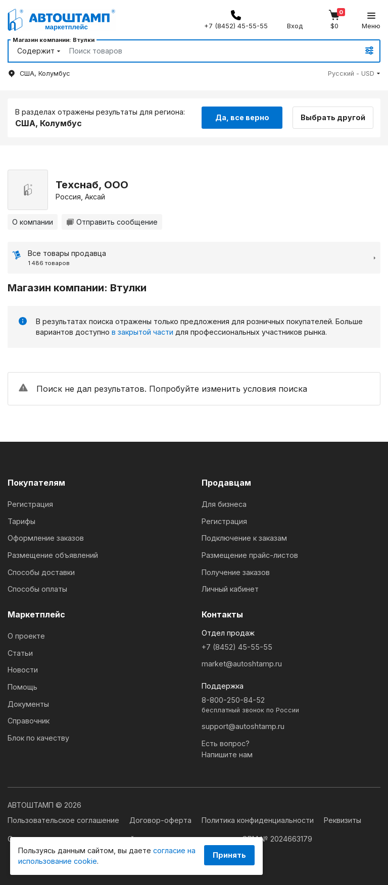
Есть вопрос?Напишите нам (227, 749)
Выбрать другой (333, 117)
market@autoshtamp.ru (242, 663)
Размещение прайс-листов (250, 555)
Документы (28, 704)
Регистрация (30, 504)
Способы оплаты (37, 589)
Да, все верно (242, 117)
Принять (229, 855)
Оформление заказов (46, 538)
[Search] (202, 51)
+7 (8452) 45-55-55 (237, 647)
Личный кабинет (230, 589)
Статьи (20, 653)
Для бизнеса (224, 504)
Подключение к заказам (244, 538)
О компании (32, 222)
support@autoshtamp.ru (243, 726)
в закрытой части (142, 332)
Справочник (29, 720)
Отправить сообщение (112, 222)
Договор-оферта (161, 820)
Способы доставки (41, 572)
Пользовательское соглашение (64, 820)
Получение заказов (236, 572)
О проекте (26, 636)
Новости (23, 669)
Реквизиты (342, 820)
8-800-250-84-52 (291, 705)
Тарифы (21, 521)
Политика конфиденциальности (259, 820)
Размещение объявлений (53, 555)
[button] (354, 73)
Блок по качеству (38, 738)
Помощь (22, 687)
